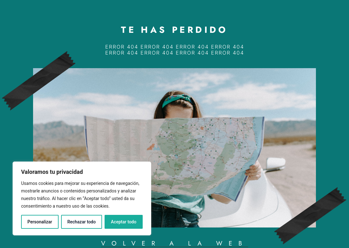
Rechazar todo (81, 221)
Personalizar (39, 221)
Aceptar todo (123, 221)
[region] (82, 198)
